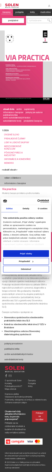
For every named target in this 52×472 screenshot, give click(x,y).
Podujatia (32, 383)
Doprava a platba (12, 394)
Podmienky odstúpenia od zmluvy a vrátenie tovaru (26, 400)
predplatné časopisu (33, 121)
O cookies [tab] (42, 208)
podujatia (19, 12)
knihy (32, 12)
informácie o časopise (13, 112)
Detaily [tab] (26, 208)
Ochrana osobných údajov (16, 402)
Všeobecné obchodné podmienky (18, 397)
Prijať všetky (26, 253)
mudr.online (45, 12)
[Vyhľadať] (48, 20)
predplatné (13, 20)
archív (19, 109)
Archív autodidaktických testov (16, 117)
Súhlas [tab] (9, 208)
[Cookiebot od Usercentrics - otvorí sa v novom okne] (37, 201)
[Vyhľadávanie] (39, 20)
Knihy (30, 386)
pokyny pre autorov (34, 112)
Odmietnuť (26, 269)
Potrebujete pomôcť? (13, 386)
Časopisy (32, 380)
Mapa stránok (10, 389)
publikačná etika (10, 115)
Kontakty (8, 383)
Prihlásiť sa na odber (39, 416)
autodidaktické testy (12, 121)
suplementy (29, 109)
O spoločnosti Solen (13, 380)
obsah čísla (8, 109)
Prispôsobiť (26, 261)
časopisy (6, 12)
